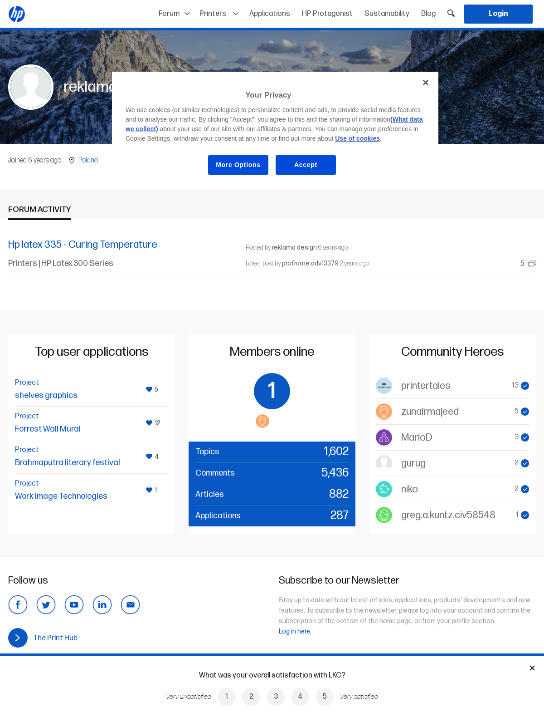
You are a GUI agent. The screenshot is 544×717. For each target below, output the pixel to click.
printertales (426, 386)
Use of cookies (357, 138)
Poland (88, 160)
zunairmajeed (430, 412)
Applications (269, 14)
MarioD (416, 438)
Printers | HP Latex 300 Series (60, 263)
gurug (413, 463)
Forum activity (39, 209)
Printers (212, 14)
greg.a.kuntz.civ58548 (448, 515)
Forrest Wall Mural (48, 429)
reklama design (294, 247)
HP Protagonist (327, 14)
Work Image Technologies (61, 496)
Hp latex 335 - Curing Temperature (82, 245)
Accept (305, 164)
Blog (428, 14)
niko (409, 489)
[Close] (426, 83)
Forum (169, 14)
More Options (238, 164)
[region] (275, 130)
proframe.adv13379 (310, 263)
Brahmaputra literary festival (67, 462)
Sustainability (386, 14)
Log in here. (295, 631)
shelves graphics (46, 395)
